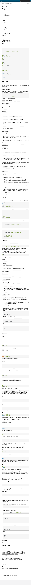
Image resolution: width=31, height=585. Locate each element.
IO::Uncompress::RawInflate (21, 87)
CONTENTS (4, 6)
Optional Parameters (7, 15)
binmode (5, 28)
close (5, 32)
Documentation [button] (16, 1)
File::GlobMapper (6, 128)
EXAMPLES (4, 36)
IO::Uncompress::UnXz (22, 552)
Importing (4, 35)
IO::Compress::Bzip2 (18, 551)
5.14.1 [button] (10, 1)
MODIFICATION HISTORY (6, 40)
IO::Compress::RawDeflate (5, 3)
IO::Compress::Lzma (4, 552)
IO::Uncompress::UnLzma (10, 552)
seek (5, 27)
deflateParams (6, 34)
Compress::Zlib (4, 550)
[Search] (25, 1)
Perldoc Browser (4, 1)
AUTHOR (4, 39)
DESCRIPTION (5, 10)
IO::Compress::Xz (16, 552)
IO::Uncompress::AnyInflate (5, 554)
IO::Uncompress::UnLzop (10, 553)
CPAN (11, 3)
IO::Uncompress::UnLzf (22, 553)
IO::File (8, 251)
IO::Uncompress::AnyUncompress (13, 554)
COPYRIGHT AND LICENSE (6, 41)
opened (5, 29)
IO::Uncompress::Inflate (5, 551)
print (4, 21)
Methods (4, 20)
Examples (5, 16)
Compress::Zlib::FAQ (4, 555)
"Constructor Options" (12, 163)
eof (4, 26)
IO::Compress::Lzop (4, 553)
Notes (5, 14)
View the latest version (23, 4)
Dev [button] (12, 1)
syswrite (5, 23)
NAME (4, 8)
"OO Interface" (19, 92)
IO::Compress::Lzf (16, 553)
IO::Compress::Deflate (21, 550)
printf (5, 22)
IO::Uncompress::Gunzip (14, 550)
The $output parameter (9, 13)
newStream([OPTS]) (7, 33)
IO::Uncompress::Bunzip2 (24, 551)
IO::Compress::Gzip (8, 550)
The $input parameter (8, 12)
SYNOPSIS (4, 9)
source (9, 3)
